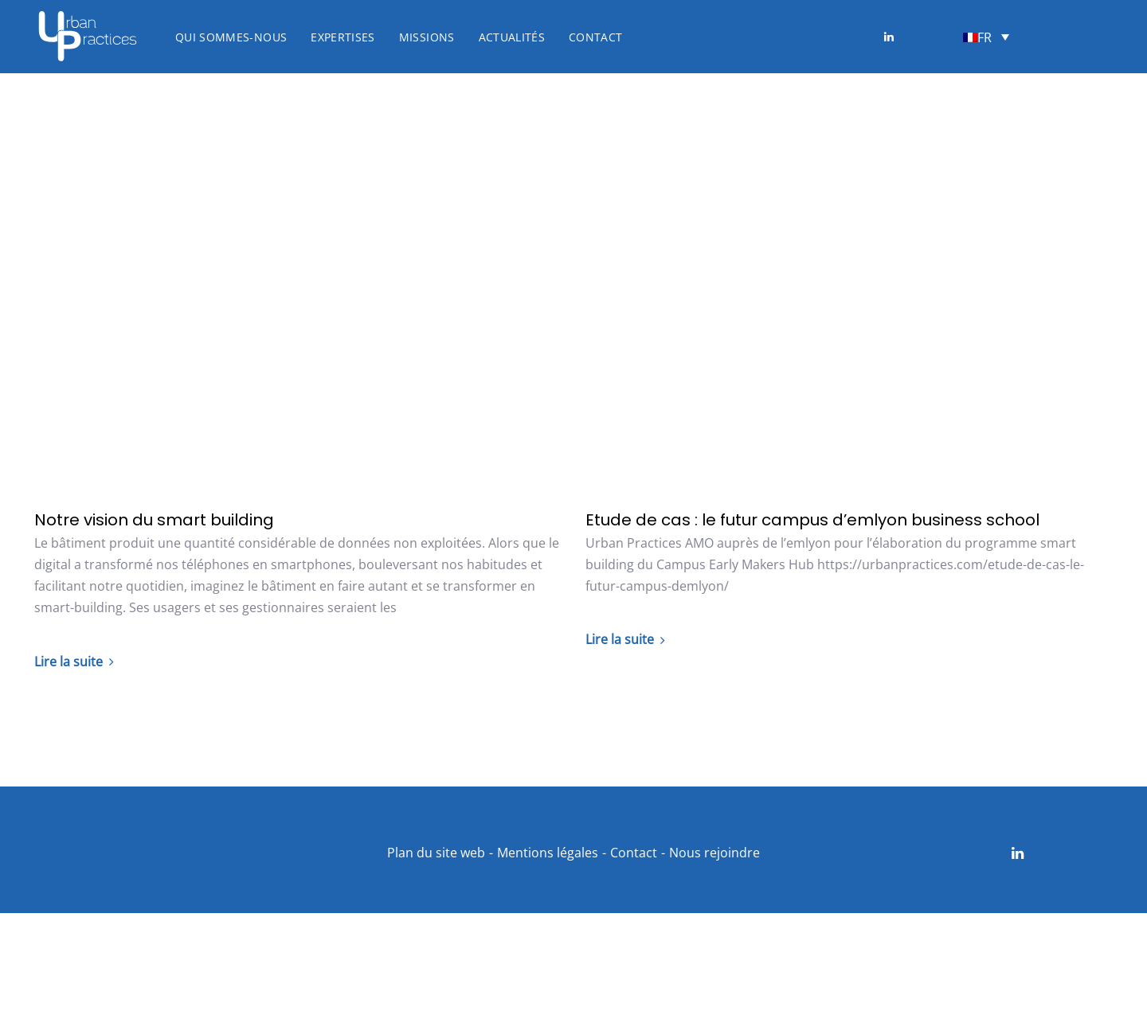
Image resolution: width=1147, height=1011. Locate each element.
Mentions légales (547, 852)
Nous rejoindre (714, 852)
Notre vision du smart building (154, 519)
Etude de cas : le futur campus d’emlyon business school (812, 519)
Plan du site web (436, 852)
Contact (633, 852)
